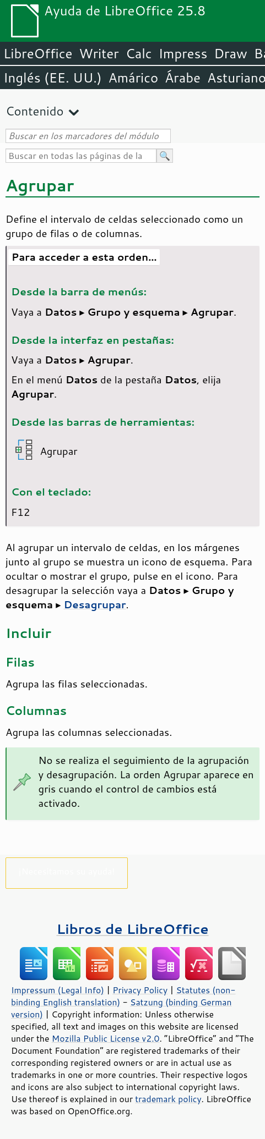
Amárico (134, 77)
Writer (98, 53)
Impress (183, 53)
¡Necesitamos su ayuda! (67, 871)
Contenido (34, 110)
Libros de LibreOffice (132, 928)
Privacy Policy (139, 990)
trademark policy (168, 1099)
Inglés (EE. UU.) (52, 77)
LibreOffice (37, 53)
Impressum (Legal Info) (57, 990)
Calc (139, 53)
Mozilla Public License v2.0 (106, 1038)
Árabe (183, 77)
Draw (230, 53)
